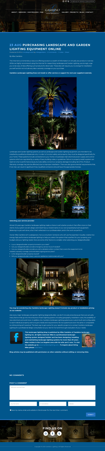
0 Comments (54, 52)
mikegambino (42, 52)
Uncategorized (29, 52)
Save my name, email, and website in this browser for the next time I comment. (39, 410)
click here (38, 347)
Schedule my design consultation (82, 1)
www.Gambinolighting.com (49, 345)
